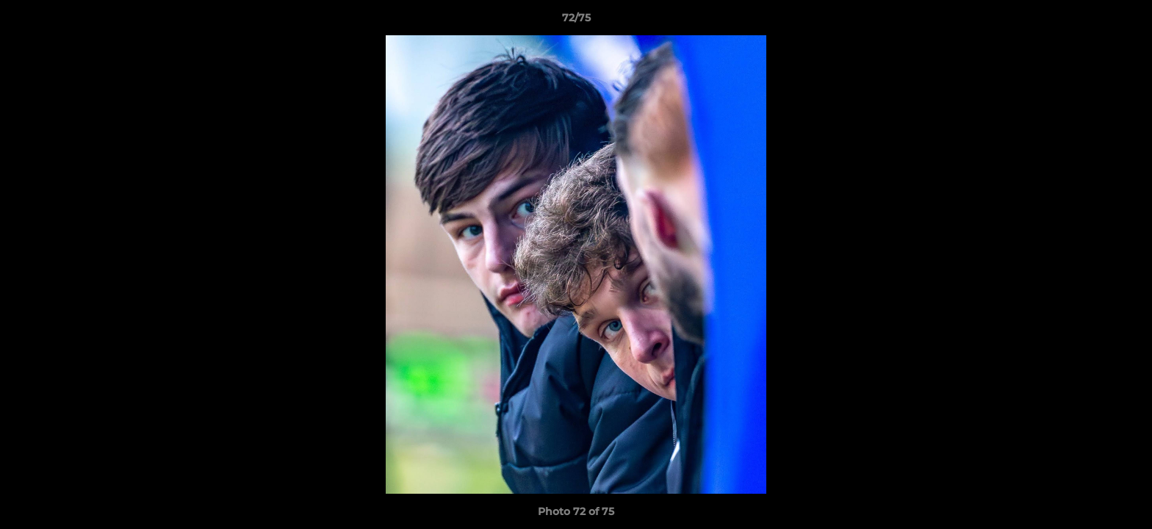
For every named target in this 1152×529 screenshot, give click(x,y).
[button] (1125, 21)
